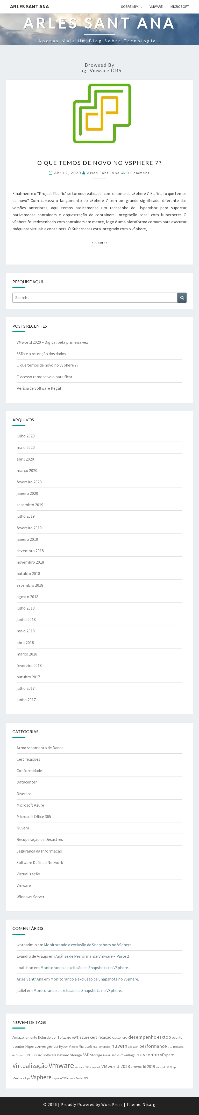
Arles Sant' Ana (103, 173)
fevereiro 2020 (29, 481)
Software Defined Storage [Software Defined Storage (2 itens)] (62, 1055)
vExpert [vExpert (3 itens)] (167, 1054)
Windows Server (30, 896)
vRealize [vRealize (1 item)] (17, 1078)
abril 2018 (25, 642)
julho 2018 (26, 608)
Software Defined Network (40, 862)
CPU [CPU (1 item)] (125, 1037)
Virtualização (28, 873)
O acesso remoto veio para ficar (44, 376)
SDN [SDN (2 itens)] (27, 1055)
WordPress (112, 1104)
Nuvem (23, 827)
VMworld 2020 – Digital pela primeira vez (52, 342)
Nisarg (149, 1104)
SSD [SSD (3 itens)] (86, 1054)
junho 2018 (26, 619)
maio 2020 (26, 447)
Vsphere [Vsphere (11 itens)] (41, 1077)
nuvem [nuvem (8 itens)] (119, 1045)
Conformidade (29, 770)
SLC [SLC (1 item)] (40, 1055)
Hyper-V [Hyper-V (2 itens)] (65, 1046)
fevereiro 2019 (29, 527)
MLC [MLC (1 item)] (95, 1047)
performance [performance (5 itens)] (153, 1046)
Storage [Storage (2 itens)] (96, 1055)
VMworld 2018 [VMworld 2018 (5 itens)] (115, 1066)
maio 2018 (26, 630)
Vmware (156, 6)
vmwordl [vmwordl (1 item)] (95, 1067)
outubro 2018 (28, 573)
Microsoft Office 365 (34, 816)
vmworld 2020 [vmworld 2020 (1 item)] (164, 1067)
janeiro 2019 (27, 539)
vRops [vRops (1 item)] (26, 1078)
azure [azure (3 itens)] (84, 1037)
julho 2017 (26, 688)
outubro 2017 (28, 676)
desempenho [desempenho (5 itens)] (142, 1037)
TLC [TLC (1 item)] (114, 1055)
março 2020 (27, 470)
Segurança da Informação (39, 851)
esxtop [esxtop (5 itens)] (164, 1037)
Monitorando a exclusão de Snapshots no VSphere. (88, 944)
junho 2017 (26, 699)
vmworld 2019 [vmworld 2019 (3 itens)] (143, 1066)
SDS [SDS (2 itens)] (34, 1055)
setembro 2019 (30, 504)
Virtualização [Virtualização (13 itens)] (30, 1066)
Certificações (28, 759)
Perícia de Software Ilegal (39, 388)
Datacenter (27, 782)
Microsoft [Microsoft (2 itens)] (85, 1046)
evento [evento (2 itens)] (177, 1037)
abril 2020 (25, 459)
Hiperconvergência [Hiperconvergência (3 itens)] (41, 1046)
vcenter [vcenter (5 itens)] (151, 1055)
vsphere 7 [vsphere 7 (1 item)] (57, 1078)
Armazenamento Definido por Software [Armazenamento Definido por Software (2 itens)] (41, 1037)
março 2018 (27, 654)
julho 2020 (26, 435)
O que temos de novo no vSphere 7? (99, 162)
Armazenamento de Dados (40, 747)
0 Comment (138, 173)
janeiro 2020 (27, 493)
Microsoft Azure (30, 805)
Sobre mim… (131, 6)
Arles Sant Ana (29, 6)
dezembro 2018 (30, 550)
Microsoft (179, 6)
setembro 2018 (30, 585)
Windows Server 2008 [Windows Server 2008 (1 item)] (76, 1078)
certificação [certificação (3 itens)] (100, 1037)
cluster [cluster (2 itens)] (117, 1037)
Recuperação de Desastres (40, 839)
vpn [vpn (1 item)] (175, 1067)
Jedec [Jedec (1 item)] (75, 1047)
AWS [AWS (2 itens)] (75, 1037)
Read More (101, 242)
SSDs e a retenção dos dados (41, 353)
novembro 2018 (30, 562)
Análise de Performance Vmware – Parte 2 (92, 956)
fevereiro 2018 (29, 665)
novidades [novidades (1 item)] (104, 1047)
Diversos (24, 793)
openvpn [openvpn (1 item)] (133, 1047)
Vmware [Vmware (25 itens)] (61, 1065)
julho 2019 (26, 516)
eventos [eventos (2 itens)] (18, 1046)
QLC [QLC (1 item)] (170, 1047)
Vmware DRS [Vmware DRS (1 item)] (82, 1067)
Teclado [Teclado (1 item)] (107, 1055)
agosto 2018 (27, 596)
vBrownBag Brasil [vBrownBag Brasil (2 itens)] (129, 1055)
